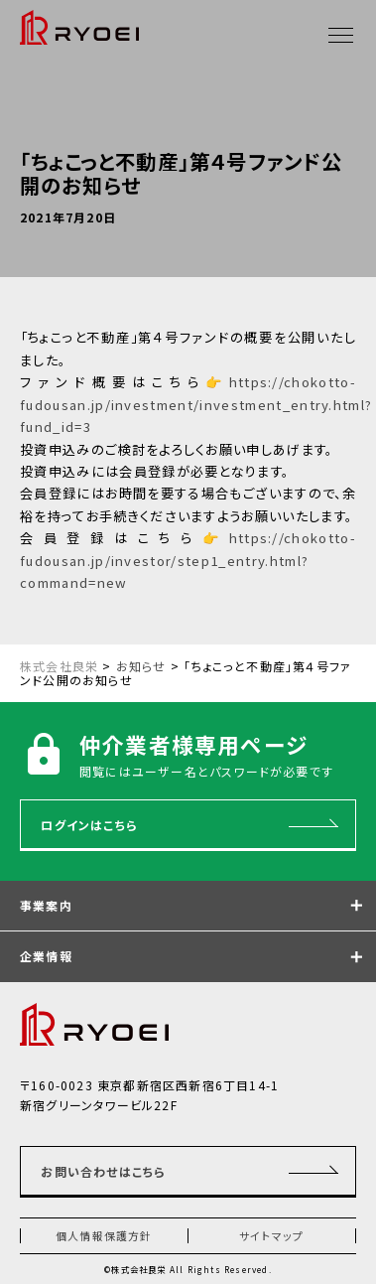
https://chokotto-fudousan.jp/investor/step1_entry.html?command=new (188, 560)
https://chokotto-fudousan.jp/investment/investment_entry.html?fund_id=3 (196, 404)
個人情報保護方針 (104, 1235)
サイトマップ (271, 1235)
